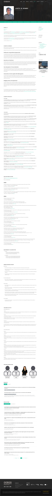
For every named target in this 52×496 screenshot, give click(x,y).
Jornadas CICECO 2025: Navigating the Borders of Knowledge (43, 70)
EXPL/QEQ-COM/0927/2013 (19, 156)
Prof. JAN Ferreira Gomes (22, 31)
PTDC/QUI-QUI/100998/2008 (19, 164)
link (13, 186)
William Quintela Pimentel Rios (33, 377)
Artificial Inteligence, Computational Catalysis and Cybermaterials (43, 45)
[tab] (5, 384)
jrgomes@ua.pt (41, 28)
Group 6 (11, 40)
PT (46, 1)
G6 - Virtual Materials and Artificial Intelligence (43, 46)
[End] (27, 458)
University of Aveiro (17, 33)
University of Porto (13, 31)
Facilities (31, 1)
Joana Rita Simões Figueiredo (24, 377)
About (21, 1)
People (35, 1)
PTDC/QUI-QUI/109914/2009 (13, 161)
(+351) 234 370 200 (17, 486)
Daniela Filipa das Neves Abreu (7, 377)
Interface (38, 1)
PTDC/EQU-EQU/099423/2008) (11, 169)
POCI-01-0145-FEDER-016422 (20, 147)
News (24, 1)
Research (27, 1)
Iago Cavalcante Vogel (16, 377)
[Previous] (14, 458)
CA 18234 (7, 122)
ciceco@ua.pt (16, 487)
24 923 (40, 30)
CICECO (14, 33)
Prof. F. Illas (21, 32)
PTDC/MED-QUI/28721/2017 (7, 129)
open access (14, 203)
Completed (9, 384)
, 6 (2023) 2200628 (30, 91)
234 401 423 (41, 29)
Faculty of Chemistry (12, 32)
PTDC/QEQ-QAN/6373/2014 (24, 142)
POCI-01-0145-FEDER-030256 (32, 126)
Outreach (42, 1)
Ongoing (5, 384)
